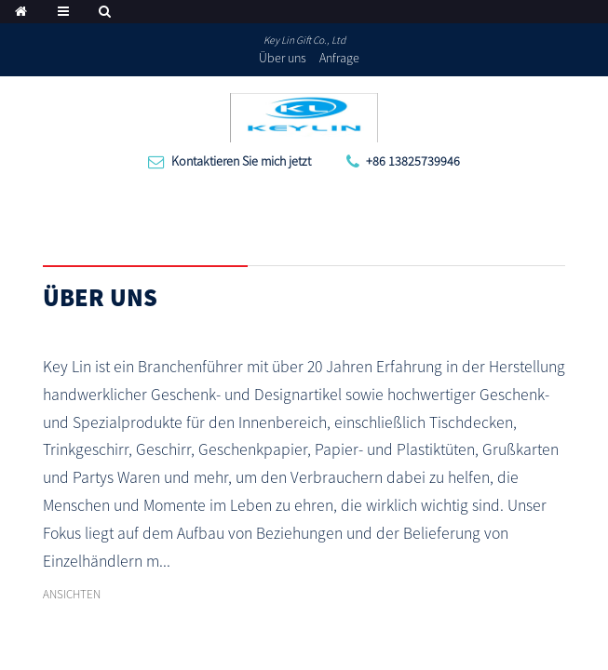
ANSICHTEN (72, 594)
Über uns (282, 57)
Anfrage (339, 57)
